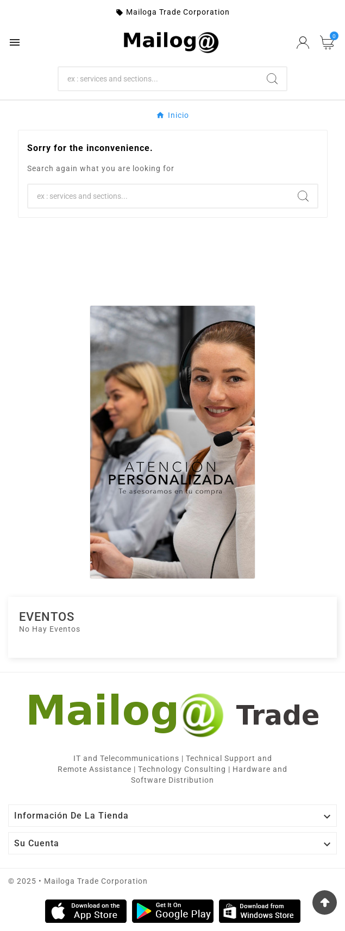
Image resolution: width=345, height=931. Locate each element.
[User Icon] (303, 42)
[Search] (159, 78)
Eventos (46, 617)
